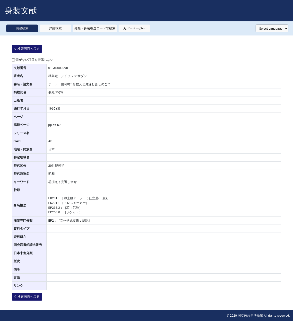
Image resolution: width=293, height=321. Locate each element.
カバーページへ (134, 28)
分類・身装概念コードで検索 (94, 28)
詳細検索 (55, 28)
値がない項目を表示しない (34, 59)
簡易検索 (22, 28)
